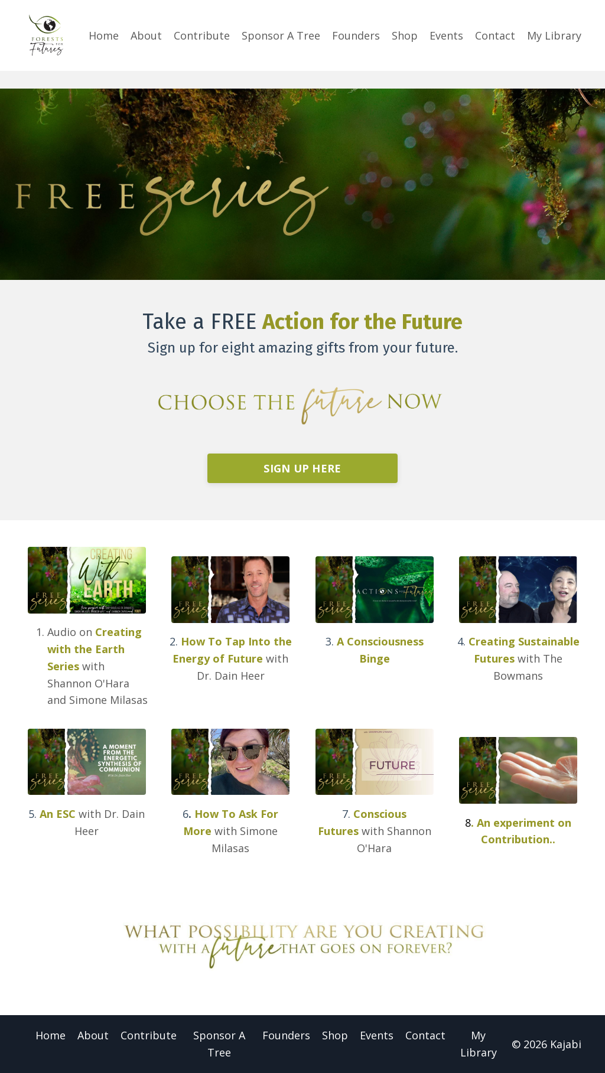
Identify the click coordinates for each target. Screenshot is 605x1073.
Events (446, 35)
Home (104, 35)
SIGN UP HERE (302, 468)
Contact (495, 35)
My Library (554, 35)
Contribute (202, 35)
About (146, 35)
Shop (405, 35)
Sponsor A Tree (281, 35)
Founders (356, 35)
